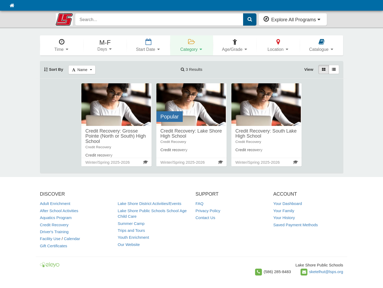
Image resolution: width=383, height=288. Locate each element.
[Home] (12, 5)
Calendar (72, 238)
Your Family (283, 210)
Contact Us (205, 217)
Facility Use (50, 238)
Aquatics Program (56, 217)
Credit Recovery (54, 225)
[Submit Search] (249, 19)
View (308, 69)
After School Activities (59, 210)
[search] (159, 19)
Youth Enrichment (133, 237)
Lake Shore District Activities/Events (149, 203)
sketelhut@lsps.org (326, 271)
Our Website (129, 244)
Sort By (53, 69)
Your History (284, 217)
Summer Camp (131, 223)
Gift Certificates (53, 246)
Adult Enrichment (55, 203)
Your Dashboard (287, 203)
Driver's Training (54, 231)
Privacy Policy (207, 210)
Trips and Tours (131, 230)
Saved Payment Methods (295, 225)
